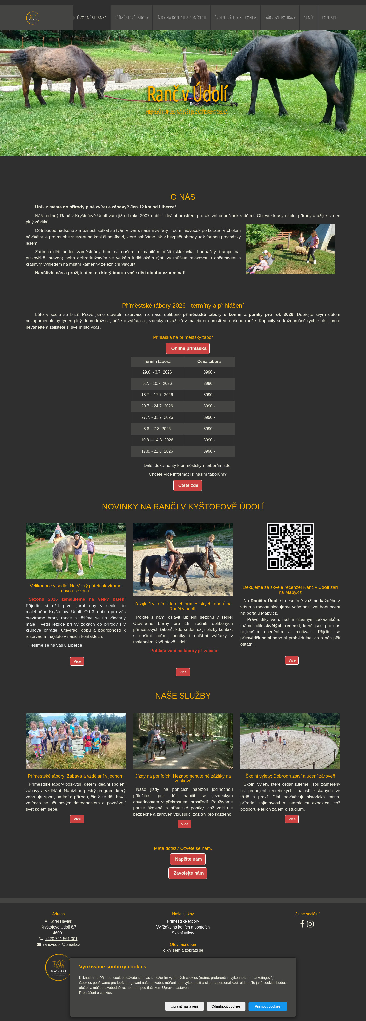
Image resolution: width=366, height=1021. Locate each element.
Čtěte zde (188, 485)
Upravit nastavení (184, 1006)
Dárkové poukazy (280, 18)
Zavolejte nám (189, 873)
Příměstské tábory (132, 18)
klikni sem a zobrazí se (183, 950)
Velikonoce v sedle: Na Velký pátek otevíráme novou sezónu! (75, 588)
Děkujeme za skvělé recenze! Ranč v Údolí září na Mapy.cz (290, 590)
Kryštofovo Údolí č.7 (58, 927)
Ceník (309, 18)
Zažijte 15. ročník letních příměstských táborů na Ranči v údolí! (183, 606)
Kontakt (329, 18)
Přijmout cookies (268, 1006)
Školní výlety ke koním (235, 18)
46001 (58, 933)
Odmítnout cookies (226, 1006)
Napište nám (188, 859)
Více (77, 661)
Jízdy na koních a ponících (181, 18)
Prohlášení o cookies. (96, 993)
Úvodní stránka (92, 18)
